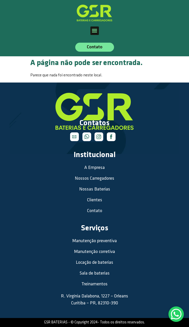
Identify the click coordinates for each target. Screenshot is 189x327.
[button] (94, 30)
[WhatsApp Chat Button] (176, 314)
